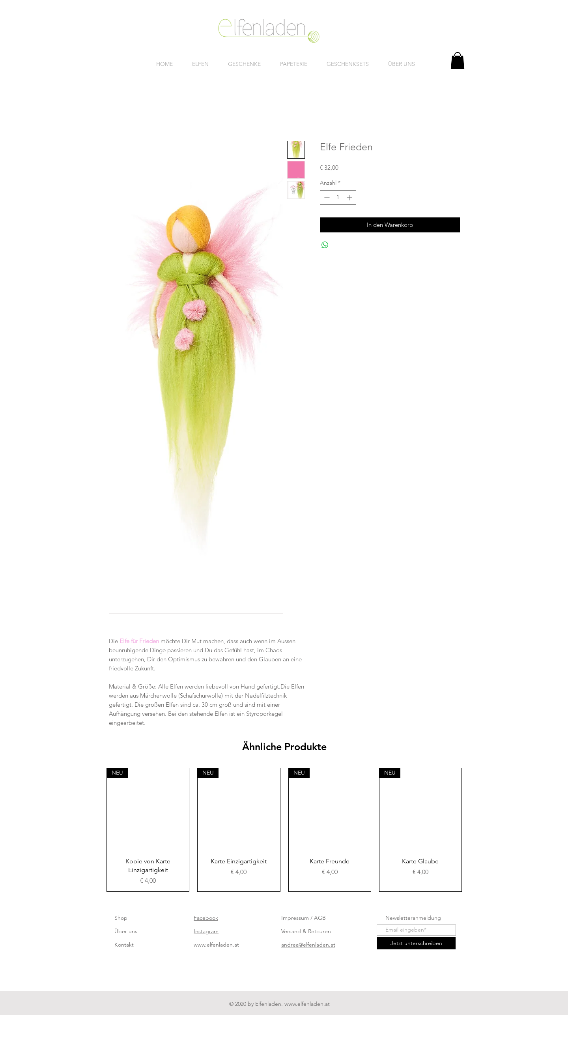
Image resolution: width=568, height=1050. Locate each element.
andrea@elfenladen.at (308, 944)
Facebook (206, 917)
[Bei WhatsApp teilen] (325, 245)
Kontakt (124, 944)
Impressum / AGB (303, 917)
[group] (284, 830)
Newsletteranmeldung (413, 917)
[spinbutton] (338, 197)
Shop (120, 917)
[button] (457, 60)
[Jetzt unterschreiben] (416, 943)
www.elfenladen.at (216, 944)
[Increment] (350, 197)
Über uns (125, 931)
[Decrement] (326, 197)
